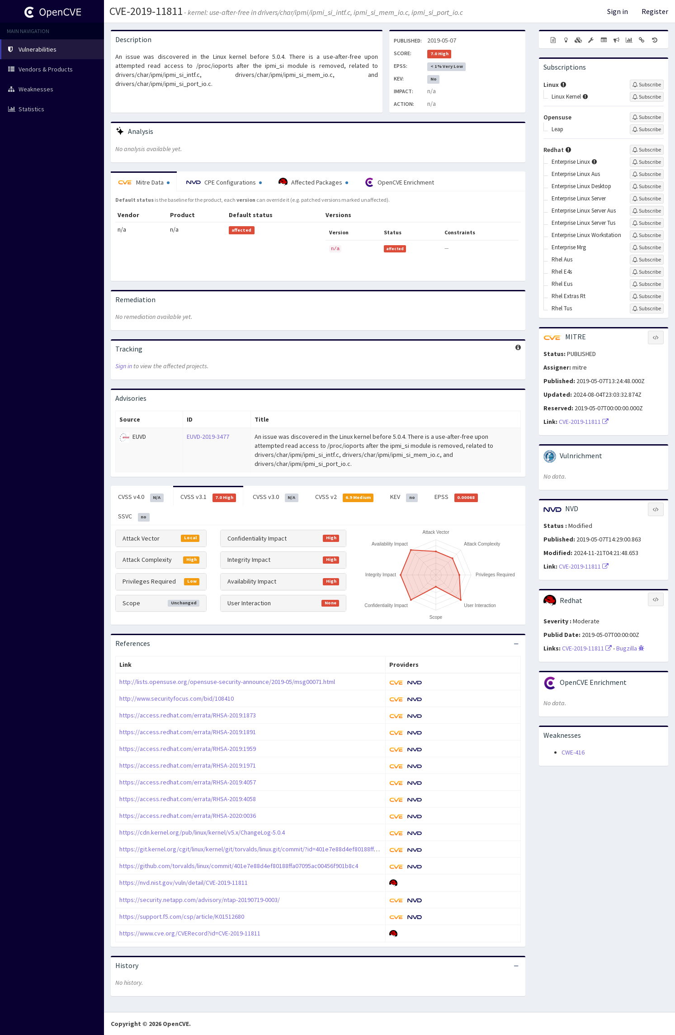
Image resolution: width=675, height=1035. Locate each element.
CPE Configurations (224, 182)
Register (655, 11)
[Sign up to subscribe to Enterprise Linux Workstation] (647, 235)
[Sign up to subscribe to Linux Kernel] (647, 97)
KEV (404, 497)
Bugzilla (630, 648)
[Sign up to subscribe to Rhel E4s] (647, 272)
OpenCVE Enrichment (399, 182)
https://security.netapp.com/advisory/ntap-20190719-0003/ (199, 900)
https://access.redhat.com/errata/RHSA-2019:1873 (187, 715)
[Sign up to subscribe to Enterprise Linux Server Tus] (647, 223)
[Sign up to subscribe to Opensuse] (647, 117)
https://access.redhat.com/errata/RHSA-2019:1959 (187, 749)
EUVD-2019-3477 (208, 436)
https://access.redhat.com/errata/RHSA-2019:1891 (187, 732)
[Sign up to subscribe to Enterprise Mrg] (647, 247)
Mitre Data (144, 182)
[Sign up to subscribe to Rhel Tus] (647, 308)
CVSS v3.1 (208, 497)
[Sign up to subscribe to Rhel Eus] (647, 284)
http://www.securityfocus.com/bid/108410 (176, 698)
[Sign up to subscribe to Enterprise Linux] (647, 162)
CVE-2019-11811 (146, 11)
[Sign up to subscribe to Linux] (647, 85)
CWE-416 (573, 752)
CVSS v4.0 (141, 497)
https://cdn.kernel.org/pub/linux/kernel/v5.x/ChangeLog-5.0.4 (202, 832)
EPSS (456, 497)
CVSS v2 (344, 497)
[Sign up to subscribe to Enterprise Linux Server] (647, 199)
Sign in (617, 11)
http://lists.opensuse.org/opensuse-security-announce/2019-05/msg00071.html (227, 682)
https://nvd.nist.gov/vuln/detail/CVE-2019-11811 (183, 882)
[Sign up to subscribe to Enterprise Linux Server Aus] (647, 211)
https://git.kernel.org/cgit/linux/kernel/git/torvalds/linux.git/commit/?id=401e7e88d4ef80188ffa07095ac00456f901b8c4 (279, 849)
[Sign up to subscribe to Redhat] (647, 150)
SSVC (134, 516)
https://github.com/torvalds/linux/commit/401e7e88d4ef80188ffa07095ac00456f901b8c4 (238, 866)
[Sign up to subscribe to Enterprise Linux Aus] (647, 174)
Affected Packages (313, 182)
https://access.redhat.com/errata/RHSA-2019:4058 (187, 799)
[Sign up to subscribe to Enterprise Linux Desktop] (647, 186)
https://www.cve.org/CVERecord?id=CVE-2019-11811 (189, 933)
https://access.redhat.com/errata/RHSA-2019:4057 (187, 782)
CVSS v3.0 (275, 497)
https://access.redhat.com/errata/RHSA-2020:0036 (187, 816)
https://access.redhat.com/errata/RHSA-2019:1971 (187, 765)
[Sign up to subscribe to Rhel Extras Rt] (647, 296)
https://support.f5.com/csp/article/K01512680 (181, 916)
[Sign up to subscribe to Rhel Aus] (647, 260)
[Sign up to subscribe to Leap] (647, 129)
